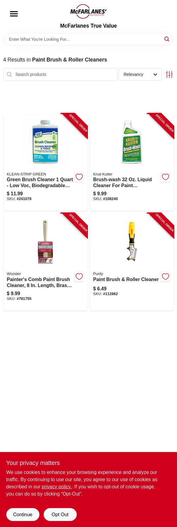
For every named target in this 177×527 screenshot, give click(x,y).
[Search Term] (88, 39)
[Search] (167, 39)
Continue (22, 514)
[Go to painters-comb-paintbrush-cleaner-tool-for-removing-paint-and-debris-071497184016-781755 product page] (45, 262)
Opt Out (59, 514)
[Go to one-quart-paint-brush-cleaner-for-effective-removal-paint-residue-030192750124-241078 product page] (45, 162)
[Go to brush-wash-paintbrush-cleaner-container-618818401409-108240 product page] (132, 162)
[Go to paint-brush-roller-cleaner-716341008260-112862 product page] (132, 262)
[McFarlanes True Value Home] (88, 11)
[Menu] (14, 14)
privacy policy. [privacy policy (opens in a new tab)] (57, 486)
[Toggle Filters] (169, 74)
